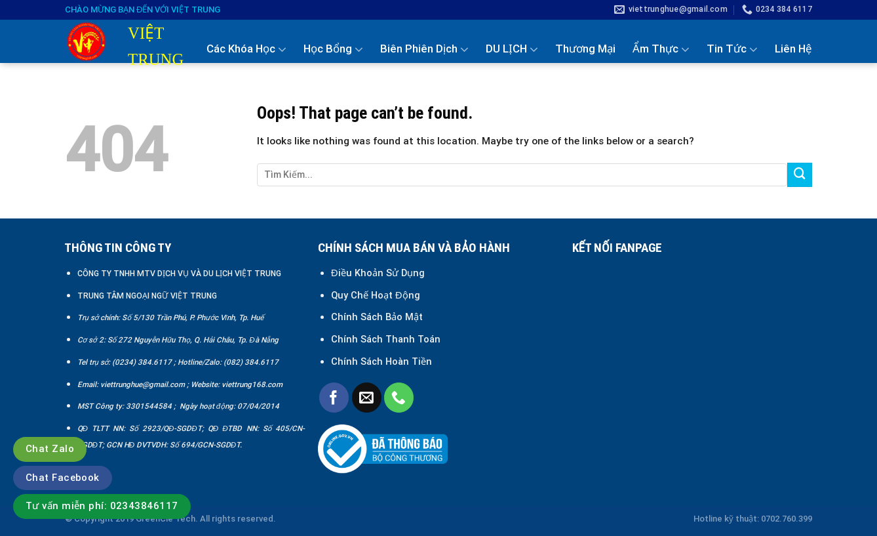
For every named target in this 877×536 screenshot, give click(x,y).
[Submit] (799, 175)
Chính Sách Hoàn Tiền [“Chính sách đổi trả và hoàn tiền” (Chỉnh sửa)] (381, 361)
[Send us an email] (366, 397)
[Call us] (399, 397)
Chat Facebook (63, 478)
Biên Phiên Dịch (424, 49)
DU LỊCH (512, 49)
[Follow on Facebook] (334, 397)
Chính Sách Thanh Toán (385, 339)
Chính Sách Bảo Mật (378, 317)
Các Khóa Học (246, 49)
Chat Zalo (50, 449)
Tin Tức (732, 49)
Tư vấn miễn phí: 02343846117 (102, 506)
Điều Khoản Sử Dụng (378, 273)
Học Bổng (333, 49)
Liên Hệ (793, 48)
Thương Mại (585, 48)
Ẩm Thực (661, 49)
